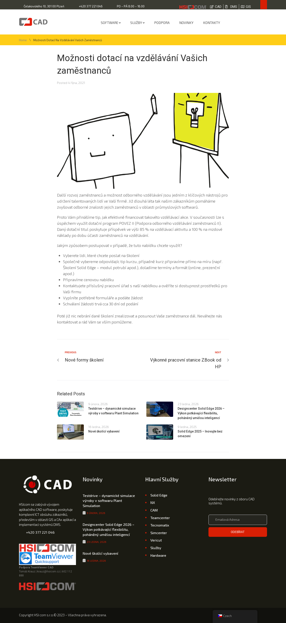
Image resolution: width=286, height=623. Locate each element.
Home (23, 40)
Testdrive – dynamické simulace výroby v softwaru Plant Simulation (109, 500)
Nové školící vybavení (104, 431)
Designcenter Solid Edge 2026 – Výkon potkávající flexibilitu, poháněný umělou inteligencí (201, 413)
